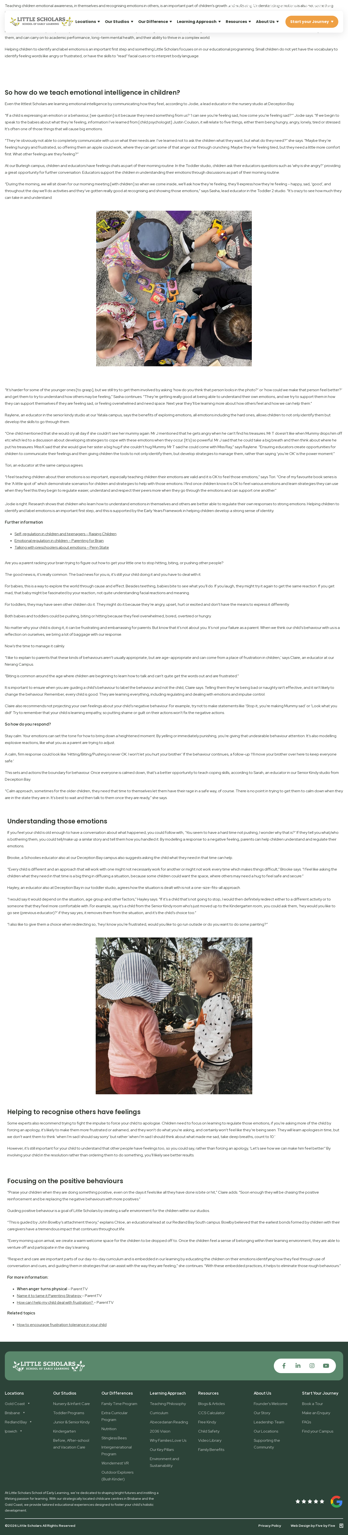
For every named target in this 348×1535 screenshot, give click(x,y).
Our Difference (153, 21)
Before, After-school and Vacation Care (71, 1444)
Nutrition (109, 1428)
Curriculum (159, 1412)
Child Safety (208, 1431)
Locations (85, 21)
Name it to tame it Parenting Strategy (49, 1295)
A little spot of (24, 483)
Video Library (209, 1440)
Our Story (262, 1412)
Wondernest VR (115, 1463)
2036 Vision (160, 1431)
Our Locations (266, 1431)
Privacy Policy (269, 1525)
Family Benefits (211, 1449)
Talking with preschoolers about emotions (50, 547)
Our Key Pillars (162, 1449)
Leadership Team (269, 1422)
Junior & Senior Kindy (71, 1422)
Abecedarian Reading (169, 1422)
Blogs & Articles (211, 1403)
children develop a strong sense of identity (236, 510)
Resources (236, 21)
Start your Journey (309, 21)
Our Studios (117, 21)
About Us (265, 21)
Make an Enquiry (316, 1412)
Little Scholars (85, 1210)
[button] (283, 5)
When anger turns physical (42, 1288)
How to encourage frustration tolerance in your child (62, 1324)
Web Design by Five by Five (313, 1526)
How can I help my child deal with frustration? (55, 1302)
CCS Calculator (211, 1412)
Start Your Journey (320, 1393)
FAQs (306, 1422)
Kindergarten (64, 1431)
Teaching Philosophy (168, 1403)
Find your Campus (317, 1431)
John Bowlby (49, 1222)
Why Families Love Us (168, 1440)
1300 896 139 (322, 5)
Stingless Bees (114, 1438)
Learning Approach (197, 21)
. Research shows (41, 503)
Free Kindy (207, 1422)
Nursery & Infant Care (71, 1403)
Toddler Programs (68, 1412)
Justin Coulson (186, 122)
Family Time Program (119, 1403)
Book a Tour (312, 1403)
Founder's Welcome (271, 1403)
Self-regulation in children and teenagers (49, 533)
